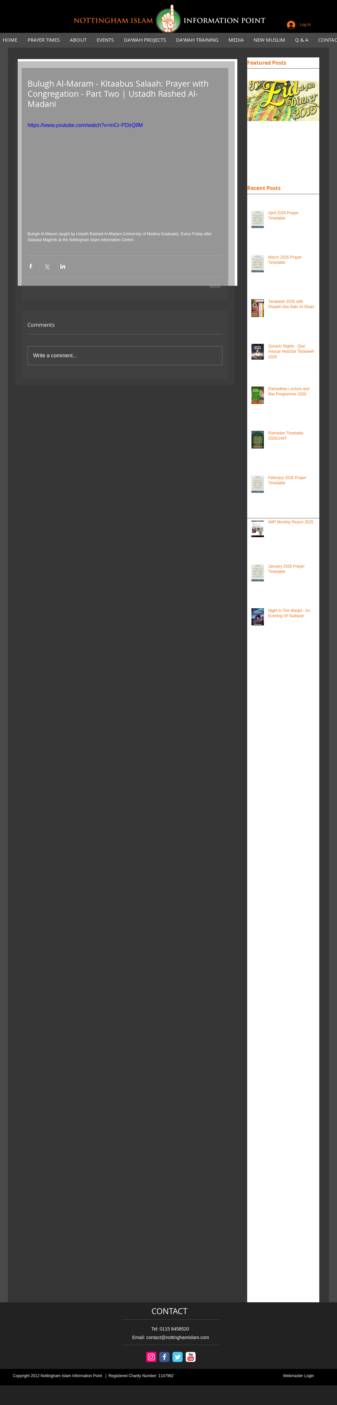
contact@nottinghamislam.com (177, 1337)
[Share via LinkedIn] (63, 266)
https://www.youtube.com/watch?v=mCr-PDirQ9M (85, 125)
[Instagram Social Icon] (151, 1357)
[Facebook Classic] (164, 1357)
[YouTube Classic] (191, 1357)
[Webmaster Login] (298, 1376)
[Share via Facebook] (31, 266)
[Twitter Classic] (177, 1357)
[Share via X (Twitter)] (47, 266)
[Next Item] (309, 101)
